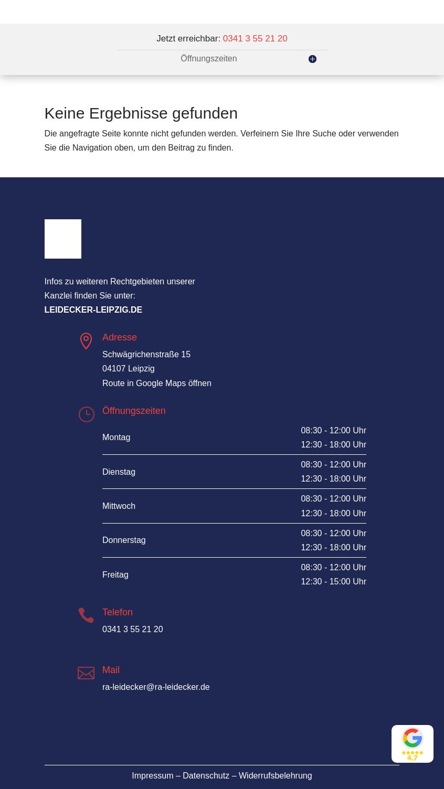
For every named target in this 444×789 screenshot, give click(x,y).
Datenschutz (206, 775)
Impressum (152, 775)
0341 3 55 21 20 (255, 39)
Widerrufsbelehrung (275, 775)
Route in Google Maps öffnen (157, 383)
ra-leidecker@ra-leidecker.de (156, 687)
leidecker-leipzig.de (94, 309)
